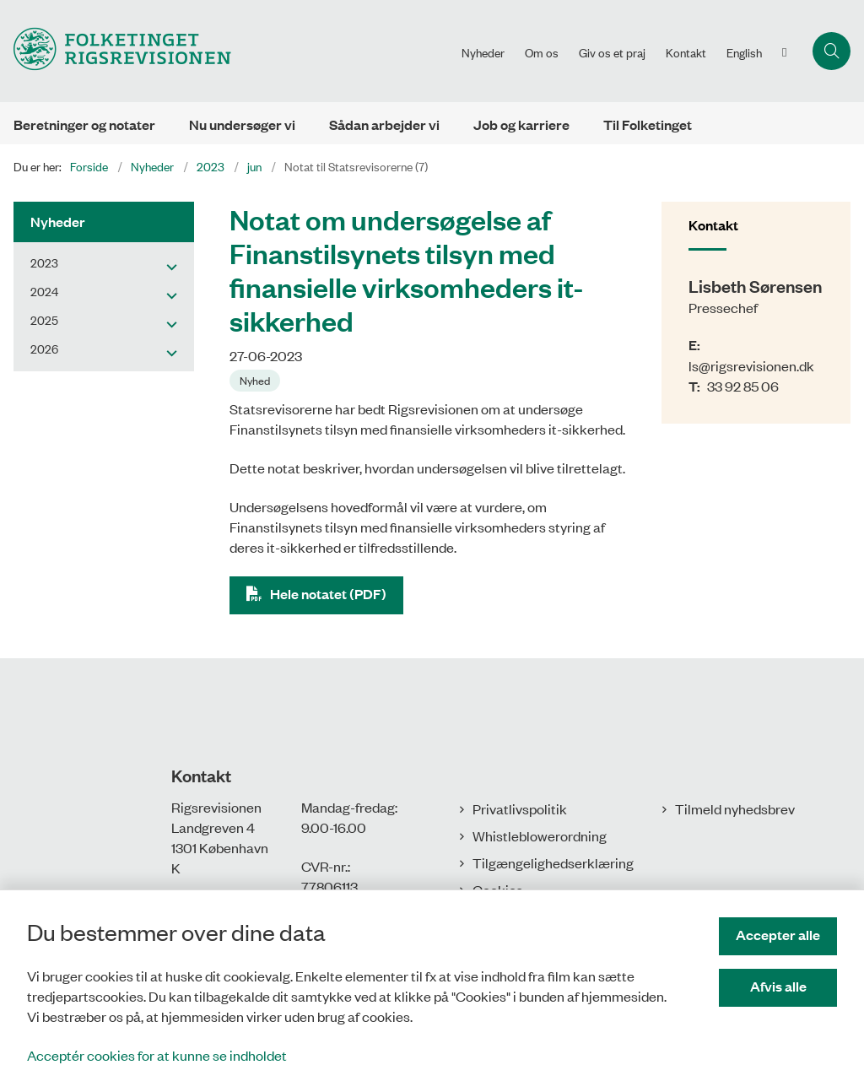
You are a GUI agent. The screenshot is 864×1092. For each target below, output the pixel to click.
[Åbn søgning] (831, 51)
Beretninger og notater (84, 124)
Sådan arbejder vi (384, 124)
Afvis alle (778, 986)
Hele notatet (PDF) (328, 593)
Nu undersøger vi (242, 124)
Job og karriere (521, 124)
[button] (167, 265)
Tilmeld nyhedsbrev (735, 808)
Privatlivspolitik (519, 808)
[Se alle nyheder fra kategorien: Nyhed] (257, 379)
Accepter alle (778, 934)
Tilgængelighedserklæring (553, 862)
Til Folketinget (647, 124)
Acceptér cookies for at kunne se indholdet (157, 1055)
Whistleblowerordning (539, 835)
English (744, 52)
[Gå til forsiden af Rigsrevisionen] (115, 51)
